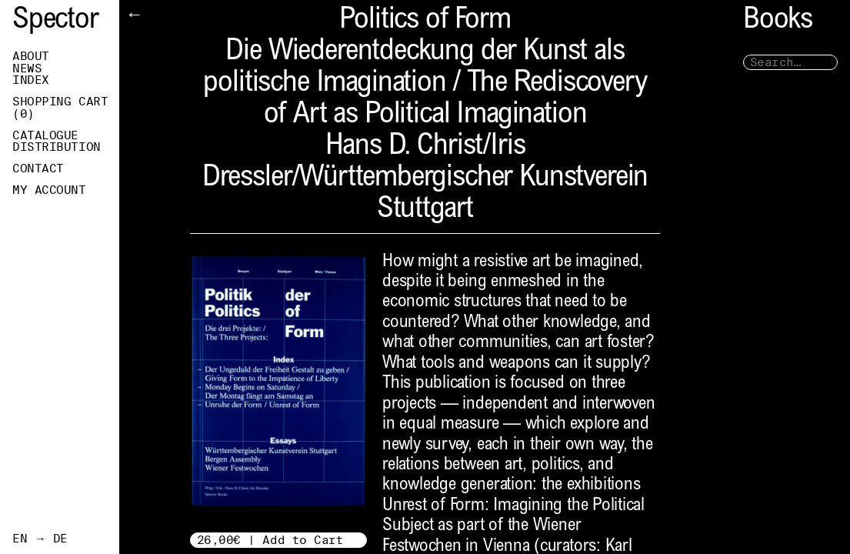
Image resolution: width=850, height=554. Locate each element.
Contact (38, 168)
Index (30, 80)
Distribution (56, 147)
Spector (55, 21)
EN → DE (40, 538)
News (27, 68)
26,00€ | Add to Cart (270, 539)
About (30, 56)
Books (777, 21)
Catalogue (45, 135)
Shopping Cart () (60, 107)
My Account (49, 190)
